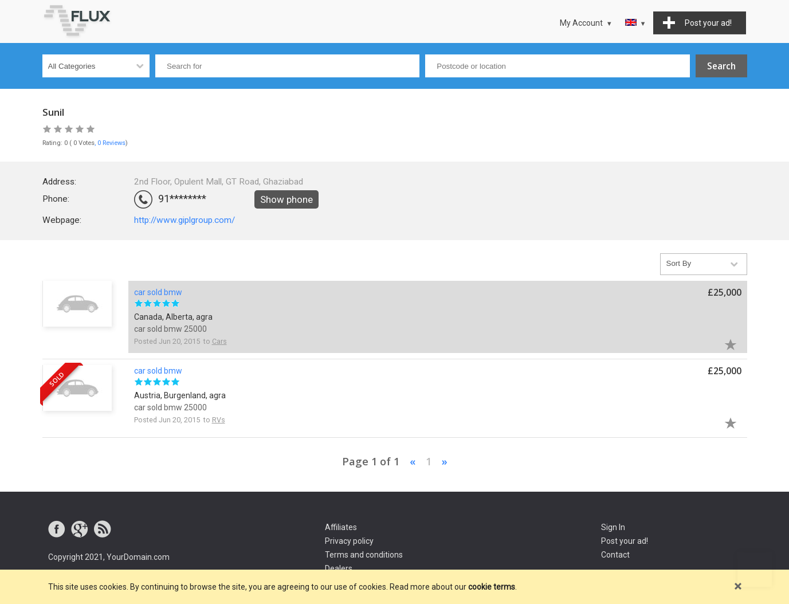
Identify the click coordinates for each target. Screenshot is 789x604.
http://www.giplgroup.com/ (184, 220)
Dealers (338, 568)
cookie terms (491, 586)
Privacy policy (349, 541)
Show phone (286, 199)
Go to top (754, 569)
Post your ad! (624, 541)
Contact (615, 554)
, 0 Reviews (110, 143)
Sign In (613, 527)
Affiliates (341, 527)
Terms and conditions (364, 554)
